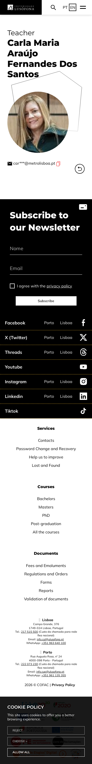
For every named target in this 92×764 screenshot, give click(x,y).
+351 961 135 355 (53, 675)
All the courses (46, 532)
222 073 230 (29, 664)
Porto (49, 322)
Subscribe (46, 301)
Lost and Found (46, 465)
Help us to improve (46, 457)
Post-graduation (46, 523)
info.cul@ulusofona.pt (50, 639)
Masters (46, 507)
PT (65, 7)
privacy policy (59, 285)
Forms (46, 582)
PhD (46, 515)
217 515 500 (29, 631)
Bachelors (46, 498)
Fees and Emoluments (46, 565)
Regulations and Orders (46, 573)
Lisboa (66, 322)
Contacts (46, 440)
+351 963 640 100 (53, 643)
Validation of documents (46, 598)
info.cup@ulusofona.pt (50, 671)
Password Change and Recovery (46, 448)
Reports (46, 590)
